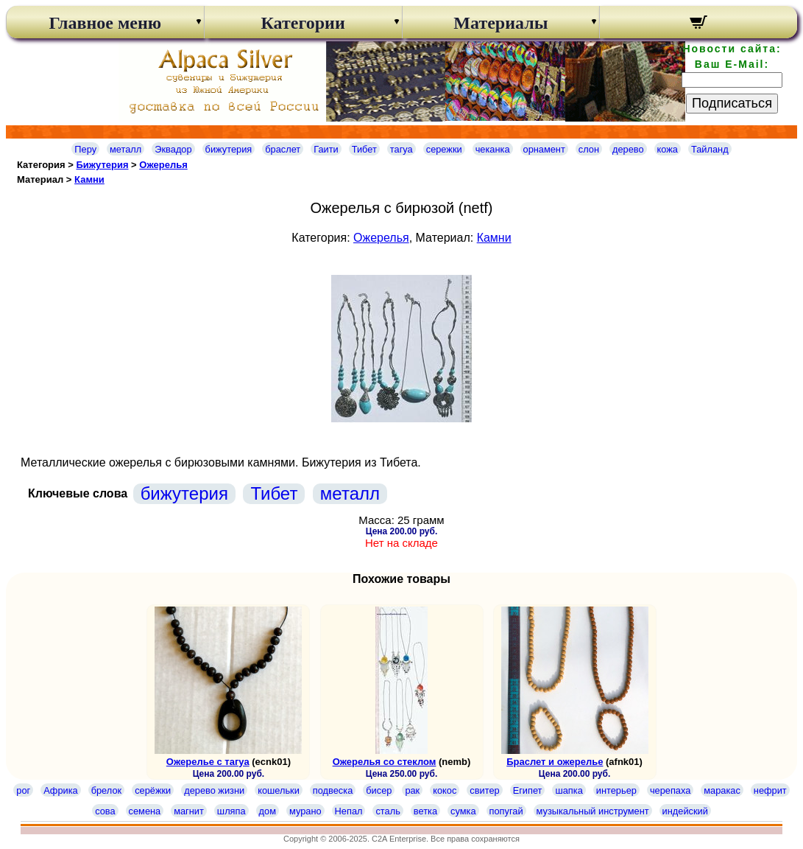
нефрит (770, 790)
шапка (568, 790)
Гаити (326, 149)
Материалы (500, 22)
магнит (189, 811)
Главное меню (105, 22)
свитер (484, 790)
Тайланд (710, 149)
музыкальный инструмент (593, 811)
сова (105, 811)
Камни (89, 179)
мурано (305, 811)
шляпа (231, 811)
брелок (106, 790)
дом (267, 811)
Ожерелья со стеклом (384, 761)
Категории (303, 22)
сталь (387, 811)
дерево (628, 149)
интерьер (616, 790)
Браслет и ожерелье (554, 761)
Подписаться (732, 103)
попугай (506, 811)
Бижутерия (102, 164)
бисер (379, 790)
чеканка (492, 149)
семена (145, 811)
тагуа (401, 149)
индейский (685, 811)
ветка (425, 811)
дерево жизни (214, 790)
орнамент (544, 149)
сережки (444, 149)
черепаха (670, 790)
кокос (444, 790)
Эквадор (173, 149)
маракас (722, 790)
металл (125, 149)
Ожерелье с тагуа (208, 761)
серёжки (153, 790)
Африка (60, 790)
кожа (667, 149)
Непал (349, 811)
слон (589, 149)
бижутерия (228, 149)
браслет (282, 149)
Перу (85, 149)
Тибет (364, 149)
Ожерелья (163, 164)
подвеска (333, 790)
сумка (462, 811)
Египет (527, 790)
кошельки (279, 790)
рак (412, 790)
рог (23, 790)
